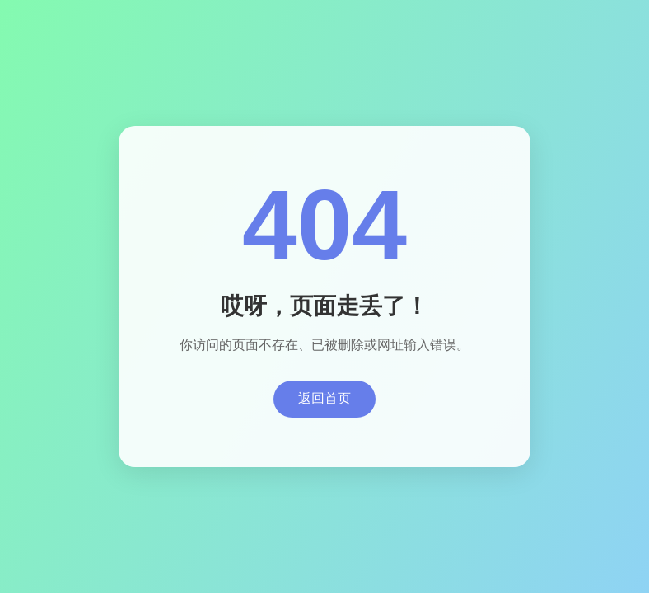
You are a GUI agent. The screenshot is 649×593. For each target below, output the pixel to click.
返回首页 (324, 398)
